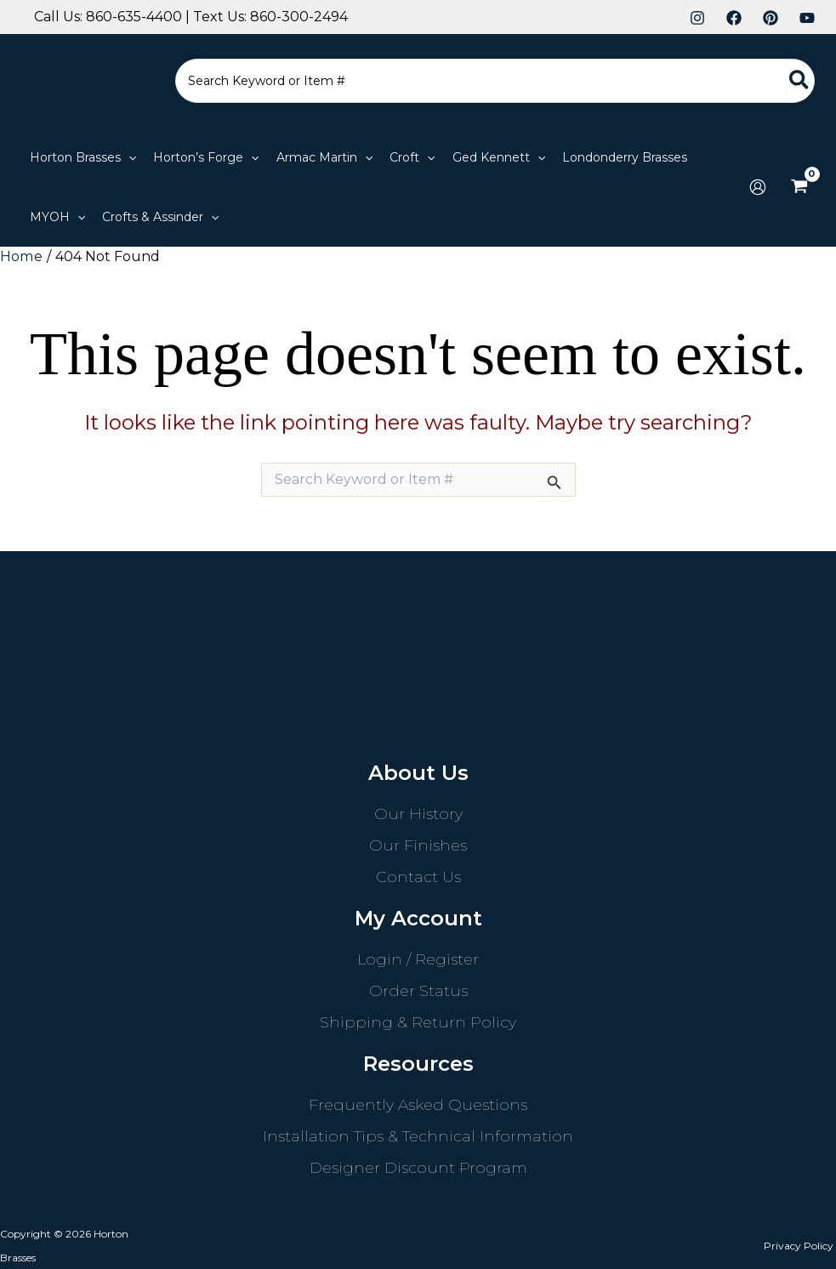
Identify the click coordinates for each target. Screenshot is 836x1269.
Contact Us (418, 876)
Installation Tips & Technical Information (418, 1135)
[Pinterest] (770, 18)
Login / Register (418, 958)
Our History (418, 813)
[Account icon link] (757, 187)
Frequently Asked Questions (418, 1104)
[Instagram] (697, 18)
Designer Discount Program (418, 1167)
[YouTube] (807, 18)
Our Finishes (418, 844)
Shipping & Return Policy (418, 1021)
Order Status (418, 990)
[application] (128, 157)
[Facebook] (734, 18)
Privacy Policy (801, 1244)
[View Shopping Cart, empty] (799, 187)
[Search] (800, 81)
